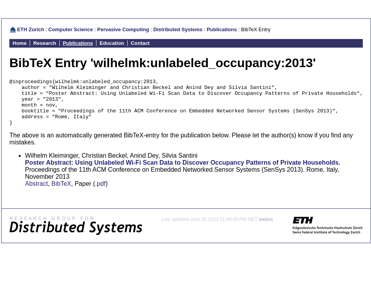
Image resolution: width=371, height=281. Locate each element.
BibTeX (61, 193)
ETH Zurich (30, 29)
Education (112, 43)
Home (19, 43)
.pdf (100, 193)
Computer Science (70, 29)
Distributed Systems (178, 29)
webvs (266, 228)
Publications (222, 29)
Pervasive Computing (123, 29)
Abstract (36, 193)
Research (44, 43)
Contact (140, 43)
